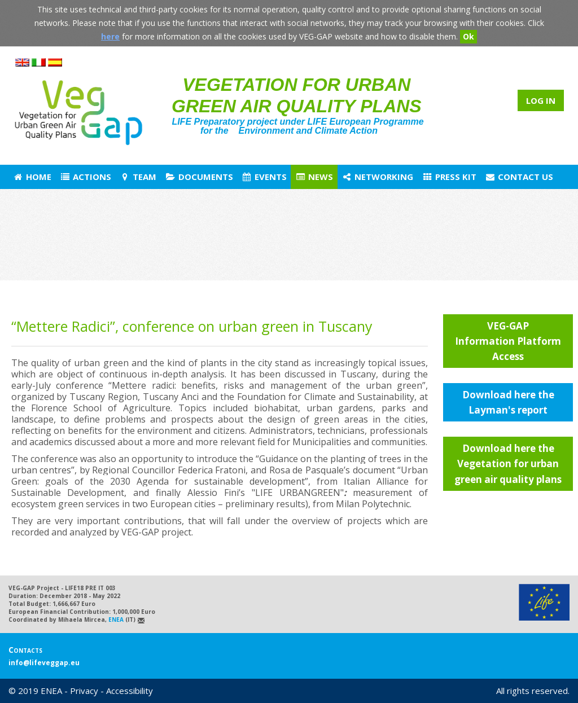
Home (32, 176)
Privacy (84, 690)
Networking (377, 176)
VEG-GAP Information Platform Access (508, 341)
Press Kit (449, 176)
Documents (199, 176)
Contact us (519, 176)
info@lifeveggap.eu (44, 662)
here (110, 36)
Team (138, 176)
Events (264, 176)
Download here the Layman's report (508, 402)
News (314, 176)
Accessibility (129, 690)
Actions (85, 176)
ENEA (116, 619)
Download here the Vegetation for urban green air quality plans (508, 463)
